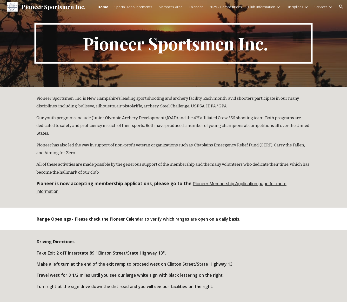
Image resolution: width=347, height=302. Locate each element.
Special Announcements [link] (133, 6)
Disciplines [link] (295, 6)
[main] (173, 43)
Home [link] (103, 6)
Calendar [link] (196, 6)
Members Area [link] (170, 6)
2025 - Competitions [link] (225, 6)
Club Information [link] (261, 6)
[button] (341, 7)
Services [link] (320, 6)
